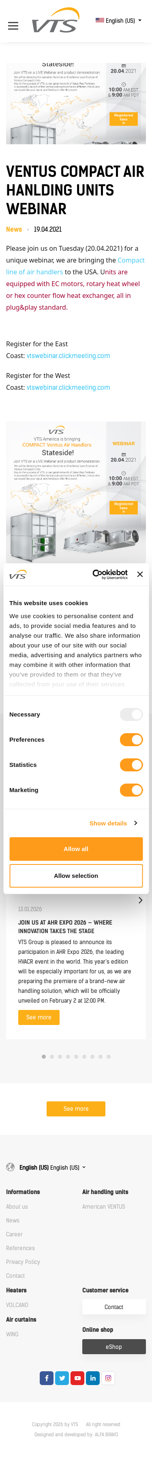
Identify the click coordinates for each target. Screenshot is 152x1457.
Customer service (105, 1290)
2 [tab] (52, 1057)
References (20, 1248)
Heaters (16, 1290)
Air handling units (105, 1192)
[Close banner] (140, 574)
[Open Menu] (15, 21)
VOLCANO (17, 1305)
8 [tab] (100, 1057)
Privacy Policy (23, 1262)
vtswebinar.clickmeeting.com (68, 356)
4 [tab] (68, 1057)
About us (17, 1206)
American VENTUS (103, 1206)
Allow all (76, 848)
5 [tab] (76, 1057)
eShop (114, 1347)
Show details (108, 823)
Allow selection (76, 875)
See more (38, 1017)
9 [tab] (109, 1057)
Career (14, 1234)
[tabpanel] (76, 899)
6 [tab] (84, 1057)
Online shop (97, 1330)
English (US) (116, 20)
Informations (23, 1192)
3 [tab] (60, 1057)
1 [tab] (44, 1057)
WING (12, 1334)
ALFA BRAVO (106, 1434)
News (12, 1220)
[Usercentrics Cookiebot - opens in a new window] (95, 574)
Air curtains (21, 1319)
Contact (15, 1275)
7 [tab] (92, 1057)
